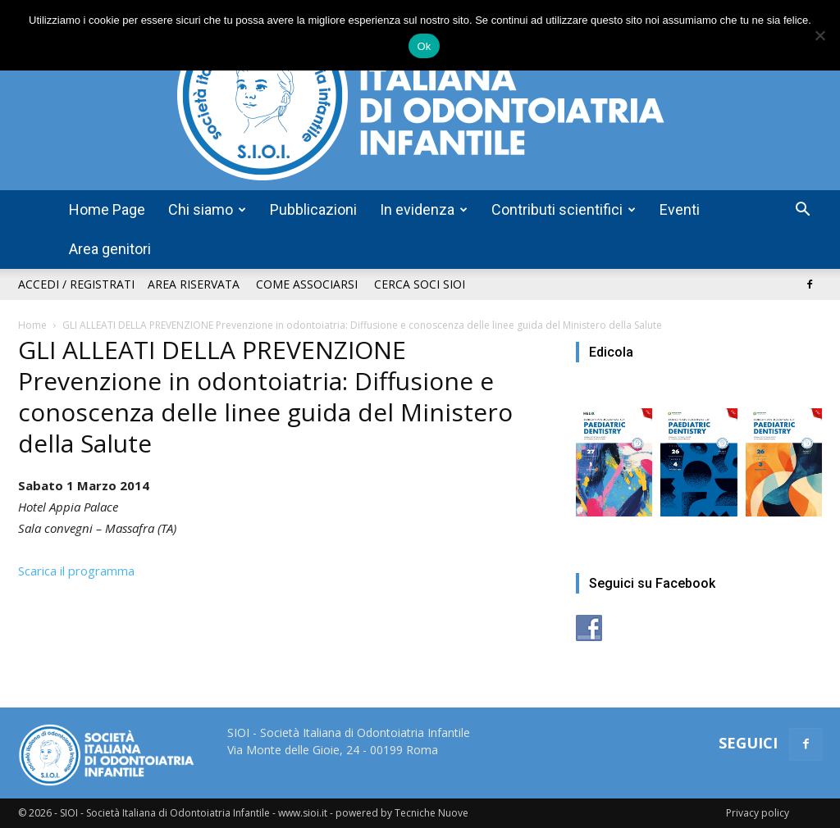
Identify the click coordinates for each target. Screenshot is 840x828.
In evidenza (424, 209)
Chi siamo (207, 209)
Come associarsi (307, 284)
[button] (802, 211)
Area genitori (110, 248)
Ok (424, 46)
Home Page (107, 209)
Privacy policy (757, 813)
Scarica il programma (76, 570)
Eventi (680, 209)
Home (32, 325)
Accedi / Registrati (76, 284)
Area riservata (194, 284)
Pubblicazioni (313, 209)
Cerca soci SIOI (419, 284)
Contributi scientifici (563, 209)
